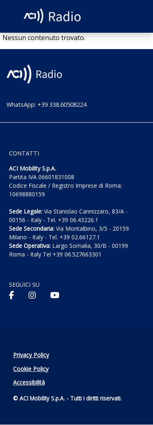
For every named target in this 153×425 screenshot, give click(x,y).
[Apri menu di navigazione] (14, 15)
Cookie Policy (31, 369)
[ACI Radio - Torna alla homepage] (53, 16)
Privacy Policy (31, 355)
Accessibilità (29, 382)
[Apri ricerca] (132, 16)
